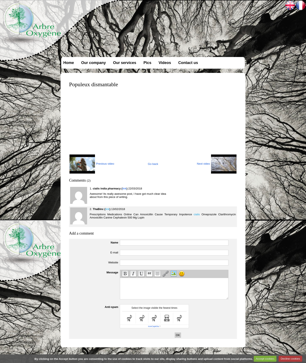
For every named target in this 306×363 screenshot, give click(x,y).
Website (113, 262)
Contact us (188, 63)
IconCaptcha (153, 326)
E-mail (114, 252)
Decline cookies (290, 358)
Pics (147, 63)
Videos (165, 63)
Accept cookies (265, 358)
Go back (153, 164)
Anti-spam (111, 307)
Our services (124, 63)
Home (68, 63)
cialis (197, 214)
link (124, 188)
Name (114, 242)
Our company (93, 63)
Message (112, 272)
